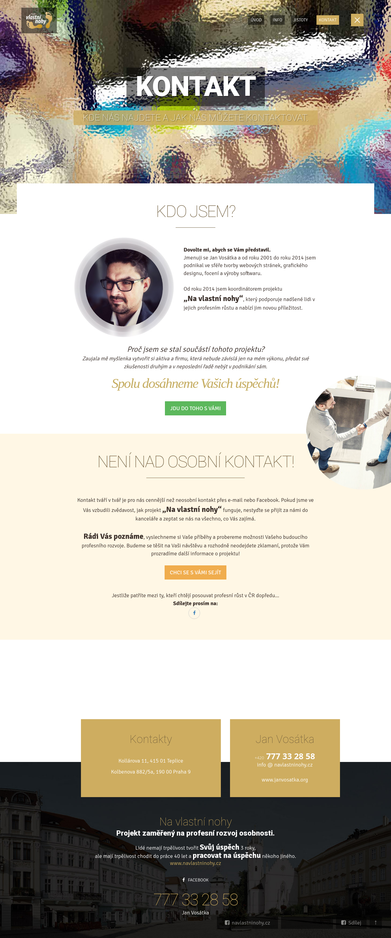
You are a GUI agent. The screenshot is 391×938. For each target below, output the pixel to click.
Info (277, 20)
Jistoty (300, 20)
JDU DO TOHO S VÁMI (195, 408)
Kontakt (328, 20)
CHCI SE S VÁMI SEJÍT (195, 572)
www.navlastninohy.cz (195, 863)
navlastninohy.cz (247, 922)
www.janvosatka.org (284, 779)
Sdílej (351, 922)
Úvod (256, 20)
